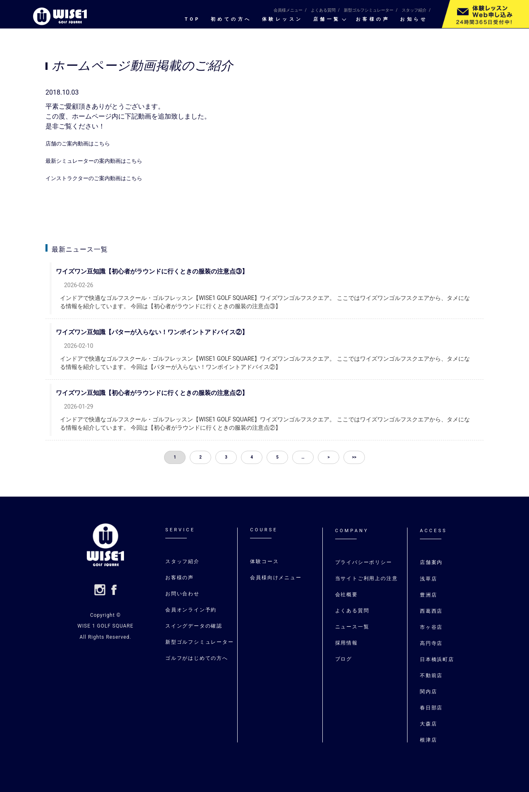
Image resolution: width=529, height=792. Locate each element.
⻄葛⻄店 (431, 611)
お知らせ (413, 19)
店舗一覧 (327, 19)
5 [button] (277, 457)
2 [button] (200, 457)
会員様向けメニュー (275, 577)
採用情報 (346, 642)
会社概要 (346, 594)
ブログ (343, 658)
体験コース (264, 561)
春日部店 (431, 707)
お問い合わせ (182, 593)
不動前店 (431, 675)
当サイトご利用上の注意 (366, 578)
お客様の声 (373, 19)
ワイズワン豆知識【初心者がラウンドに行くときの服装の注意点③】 (160, 271)
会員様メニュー (288, 10)
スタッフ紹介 (414, 10)
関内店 (428, 691)
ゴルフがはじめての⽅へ (196, 658)
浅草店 (429, 578)
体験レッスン (282, 19)
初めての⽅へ (231, 19)
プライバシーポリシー (363, 562)
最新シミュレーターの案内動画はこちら (104, 160)
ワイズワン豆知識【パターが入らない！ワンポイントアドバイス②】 (160, 332)
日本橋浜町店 (437, 659)
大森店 (428, 723)
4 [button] (251, 457)
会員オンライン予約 (191, 609)
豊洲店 (428, 594)
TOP (192, 19)
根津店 (428, 739)
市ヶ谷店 (431, 627)
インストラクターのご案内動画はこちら (104, 178)
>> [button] (354, 457)
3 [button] (226, 457)
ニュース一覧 (352, 626)
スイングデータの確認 (193, 625)
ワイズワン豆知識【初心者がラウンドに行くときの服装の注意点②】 (160, 393)
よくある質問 (323, 10)
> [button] (328, 457)
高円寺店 (431, 643)
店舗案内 (431, 562)
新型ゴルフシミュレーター (368, 10)
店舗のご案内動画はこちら (85, 143)
